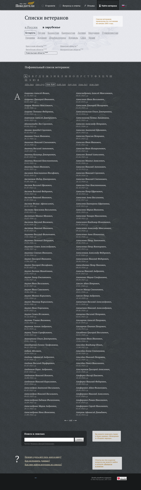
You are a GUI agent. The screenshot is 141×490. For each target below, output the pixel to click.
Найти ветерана (108, 5)
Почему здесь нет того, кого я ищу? (43, 456)
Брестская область (34, 46)
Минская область (68, 46)
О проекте (48, 5)
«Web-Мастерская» (98, 479)
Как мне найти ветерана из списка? (43, 464)
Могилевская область (70, 49)
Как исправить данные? (37, 460)
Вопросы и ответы (69, 5)
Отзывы (89, 5)
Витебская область (34, 49)
